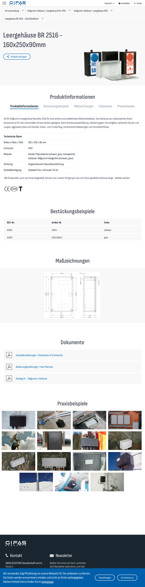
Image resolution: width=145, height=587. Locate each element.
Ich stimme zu (127, 577)
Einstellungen (105, 577)
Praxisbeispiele (126, 106)
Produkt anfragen (19, 56)
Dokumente (105, 106)
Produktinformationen (24, 106)
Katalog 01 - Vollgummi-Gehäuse (31, 378)
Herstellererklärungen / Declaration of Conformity (39, 355)
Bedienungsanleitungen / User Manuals (34, 367)
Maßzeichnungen (84, 106)
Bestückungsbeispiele (56, 106)
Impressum (47, 582)
